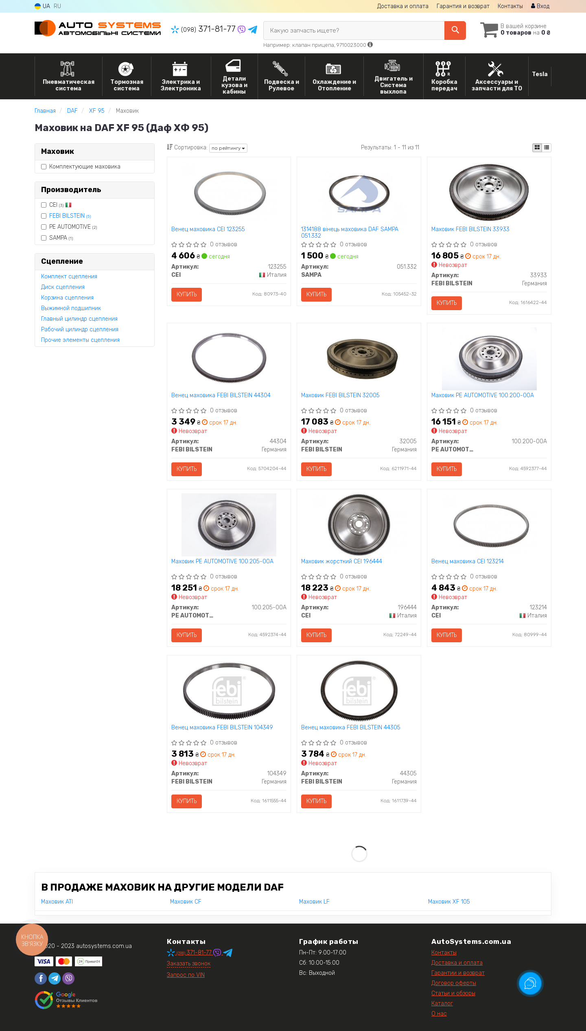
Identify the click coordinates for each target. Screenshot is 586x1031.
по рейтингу (228, 148)
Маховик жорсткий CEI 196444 (341, 561)
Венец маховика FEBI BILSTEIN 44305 (350, 728)
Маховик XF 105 (449, 901)
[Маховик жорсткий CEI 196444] (359, 524)
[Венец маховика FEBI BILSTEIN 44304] (228, 358)
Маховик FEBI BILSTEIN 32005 (340, 395)
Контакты (510, 6)
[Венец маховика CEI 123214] (489, 524)
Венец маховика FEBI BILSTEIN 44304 (221, 395)
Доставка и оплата (403, 6)
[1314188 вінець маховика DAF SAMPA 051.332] (359, 192)
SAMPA (57, 237)
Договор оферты (453, 983)
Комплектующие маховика (80, 166)
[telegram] (54, 978)
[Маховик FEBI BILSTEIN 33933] (489, 192)
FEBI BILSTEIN (70, 215)
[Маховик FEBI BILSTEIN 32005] (359, 358)
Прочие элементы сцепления (80, 340)
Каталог (442, 1003)
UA (42, 6)
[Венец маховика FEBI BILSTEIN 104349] (229, 690)
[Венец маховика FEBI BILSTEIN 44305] (359, 690)
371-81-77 (204, 29)
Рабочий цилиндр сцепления (79, 329)
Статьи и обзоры (453, 993)
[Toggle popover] (530, 983)
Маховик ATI (57, 901)
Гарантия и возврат (463, 6)
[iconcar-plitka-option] (537, 147)
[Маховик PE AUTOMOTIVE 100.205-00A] (228, 524)
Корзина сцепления (67, 297)
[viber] (68, 978)
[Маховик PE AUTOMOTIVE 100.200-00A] (489, 358)
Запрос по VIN (186, 975)
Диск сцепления (63, 287)
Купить (187, 294)
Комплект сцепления (69, 276)
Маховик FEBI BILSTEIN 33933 (470, 229)
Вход (540, 6)
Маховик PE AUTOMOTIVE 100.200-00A (482, 395)
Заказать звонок (188, 963)
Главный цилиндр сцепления (79, 318)
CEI (56, 204)
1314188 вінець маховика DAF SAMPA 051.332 (349, 232)
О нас (439, 1013)
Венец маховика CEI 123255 (208, 229)
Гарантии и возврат (458, 973)
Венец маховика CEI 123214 (467, 561)
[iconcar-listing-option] (546, 147)
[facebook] (41, 978)
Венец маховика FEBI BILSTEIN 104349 (222, 728)
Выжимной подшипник (71, 308)
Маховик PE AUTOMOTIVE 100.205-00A (222, 561)
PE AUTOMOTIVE (69, 226)
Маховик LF (314, 901)
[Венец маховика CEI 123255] (228, 192)
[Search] (455, 30)
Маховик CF (185, 901)
